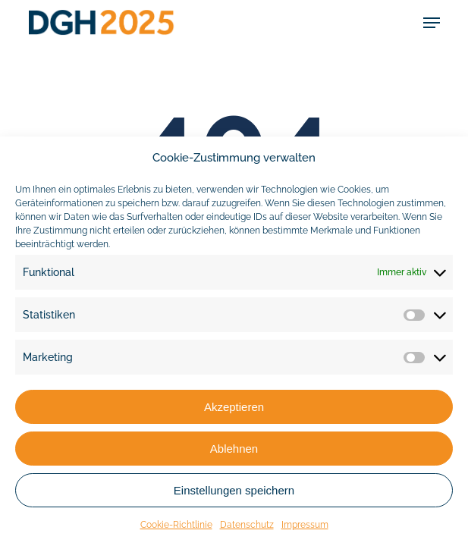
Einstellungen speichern (234, 490)
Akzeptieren (234, 406)
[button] (431, 22)
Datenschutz (247, 524)
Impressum (304, 524)
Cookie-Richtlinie (176, 524)
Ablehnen (234, 448)
